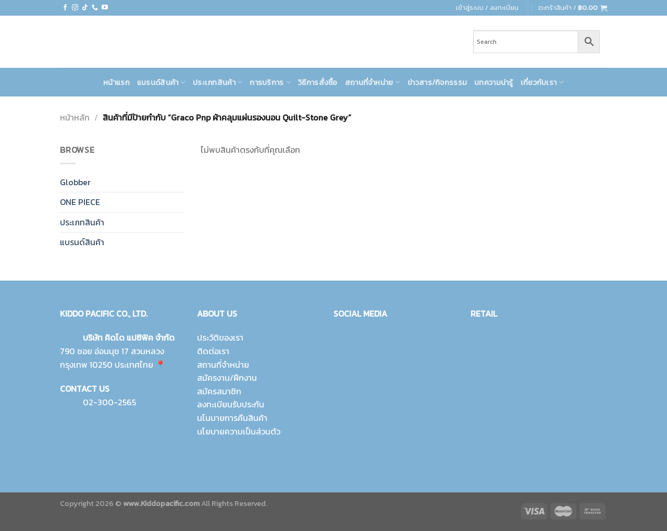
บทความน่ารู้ (493, 82)
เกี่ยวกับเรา (542, 82)
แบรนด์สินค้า (161, 82)
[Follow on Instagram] (75, 8)
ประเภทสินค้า (217, 82)
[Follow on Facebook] (65, 8)
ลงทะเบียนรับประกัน (230, 404)
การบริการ (270, 82)
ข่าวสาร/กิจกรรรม (437, 82)
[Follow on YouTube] (105, 8)
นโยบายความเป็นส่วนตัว (238, 431)
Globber (75, 182)
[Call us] (95, 8)
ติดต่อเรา (213, 351)
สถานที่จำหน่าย (372, 82)
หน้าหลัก (75, 117)
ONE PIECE (80, 202)
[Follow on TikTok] (85, 8)
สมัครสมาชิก (219, 391)
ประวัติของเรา (220, 337)
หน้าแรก (116, 82)
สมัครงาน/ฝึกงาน (227, 377)
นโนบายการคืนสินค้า (232, 418)
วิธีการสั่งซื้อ (318, 82)
